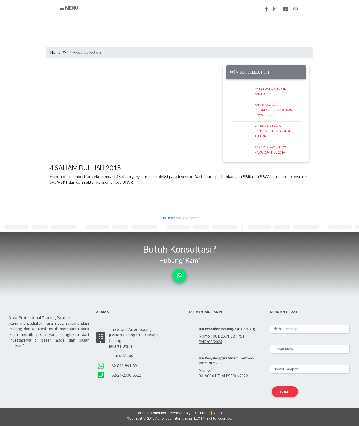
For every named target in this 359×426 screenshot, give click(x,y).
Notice (218, 412)
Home (55, 52)
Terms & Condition (151, 412)
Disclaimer (201, 412)
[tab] (266, 72)
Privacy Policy (180, 412)
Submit (285, 391)
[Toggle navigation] (69, 8)
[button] (179, 276)
